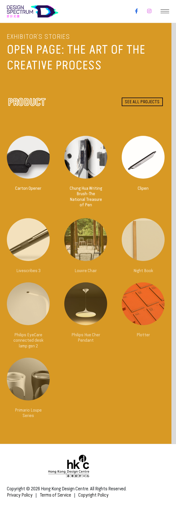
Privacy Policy (20, 495)
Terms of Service (55, 495)
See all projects (142, 101)
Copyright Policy (93, 495)
